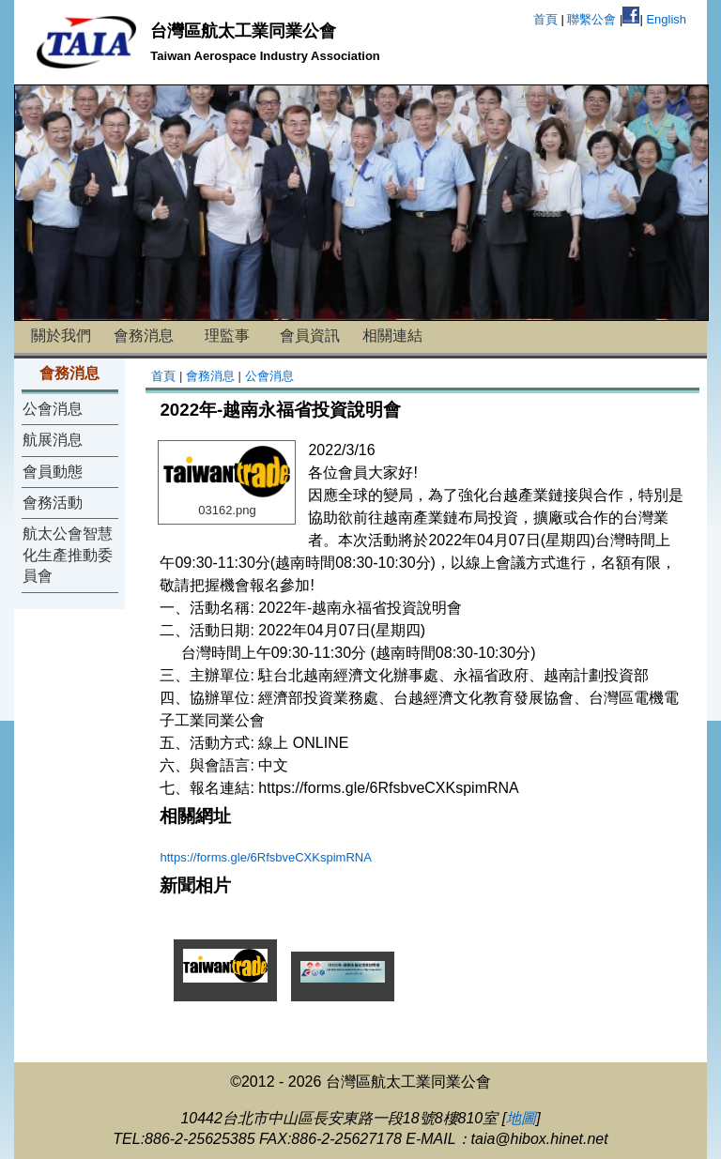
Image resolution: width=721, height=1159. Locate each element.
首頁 (545, 19)
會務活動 (53, 503)
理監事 (227, 335)
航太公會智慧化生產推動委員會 (68, 555)
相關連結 (392, 335)
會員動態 (53, 472)
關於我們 (61, 335)
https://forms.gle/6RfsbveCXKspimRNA (265, 857)
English (666, 19)
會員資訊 (310, 335)
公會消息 (53, 409)
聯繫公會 (591, 19)
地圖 (521, 1118)
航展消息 (53, 440)
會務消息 (144, 335)
